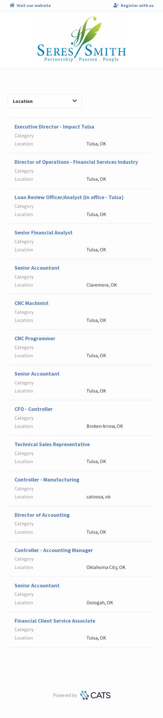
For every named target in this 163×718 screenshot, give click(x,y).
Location (45, 101)
